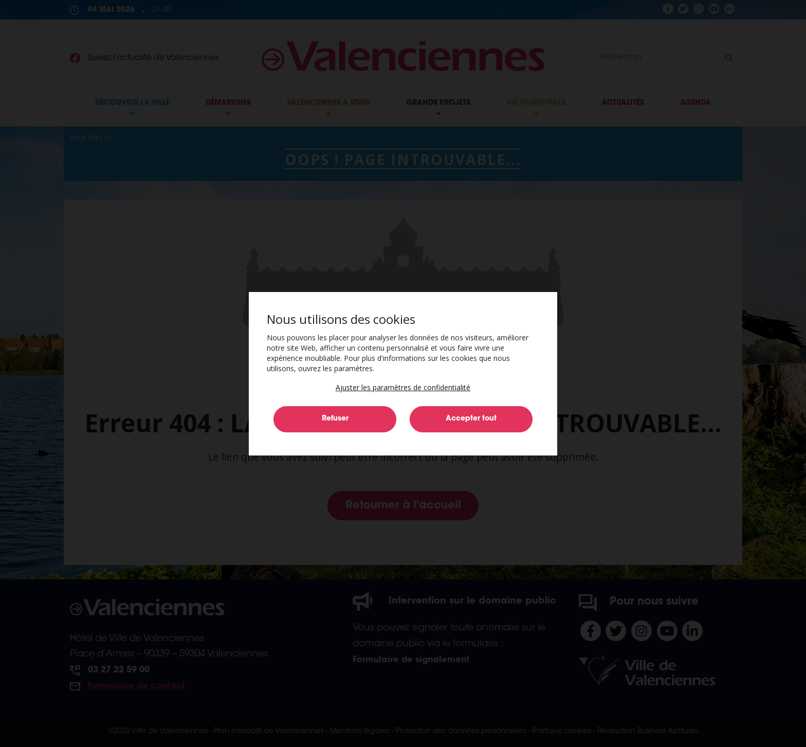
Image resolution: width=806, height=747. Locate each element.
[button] (403, 387)
